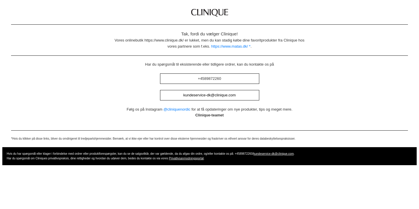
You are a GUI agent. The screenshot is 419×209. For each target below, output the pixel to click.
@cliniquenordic (177, 109)
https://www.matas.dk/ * (231, 46)
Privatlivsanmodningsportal (186, 158)
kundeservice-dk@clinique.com (209, 95)
